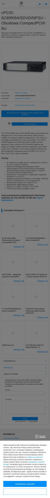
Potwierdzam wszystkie (25, 484)
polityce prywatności (35, 457)
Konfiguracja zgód (24, 492)
